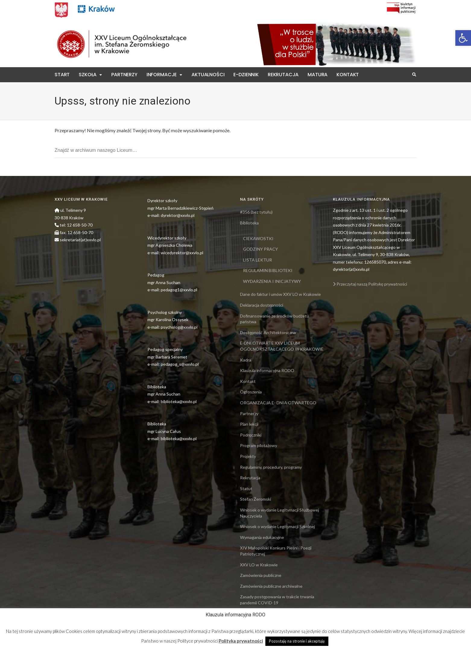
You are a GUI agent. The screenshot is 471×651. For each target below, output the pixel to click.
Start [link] (62, 74)
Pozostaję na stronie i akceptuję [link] (297, 641)
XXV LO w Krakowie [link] (259, 564)
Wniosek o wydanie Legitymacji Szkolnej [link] (277, 526)
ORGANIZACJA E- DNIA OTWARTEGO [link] (278, 402)
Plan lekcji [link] (249, 424)
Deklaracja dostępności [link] (261, 305)
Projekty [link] (248, 456)
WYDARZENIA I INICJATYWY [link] (272, 281)
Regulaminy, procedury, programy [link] (271, 467)
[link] (463, 38)
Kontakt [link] (348, 74)
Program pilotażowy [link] (258, 445)
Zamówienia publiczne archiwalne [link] (271, 586)
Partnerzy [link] (124, 74)
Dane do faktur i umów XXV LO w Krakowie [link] (280, 294)
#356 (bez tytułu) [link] (256, 211)
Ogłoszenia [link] (251, 391)
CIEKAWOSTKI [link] (258, 238)
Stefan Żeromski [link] (255, 499)
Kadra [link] (245, 359)
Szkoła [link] (87, 74)
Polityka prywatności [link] (241, 640)
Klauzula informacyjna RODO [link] (267, 370)
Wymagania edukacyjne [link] (262, 537)
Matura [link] (317, 74)
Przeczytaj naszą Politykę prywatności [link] (370, 283)
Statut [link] (246, 488)
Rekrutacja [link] (283, 74)
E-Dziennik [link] (245, 74)
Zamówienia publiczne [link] (260, 575)
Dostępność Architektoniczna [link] (268, 332)
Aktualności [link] (207, 74)
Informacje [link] (162, 74)
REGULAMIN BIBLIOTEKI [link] (267, 270)
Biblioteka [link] (249, 222)
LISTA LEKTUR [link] (257, 259)
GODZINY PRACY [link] (260, 249)
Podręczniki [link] (250, 434)
